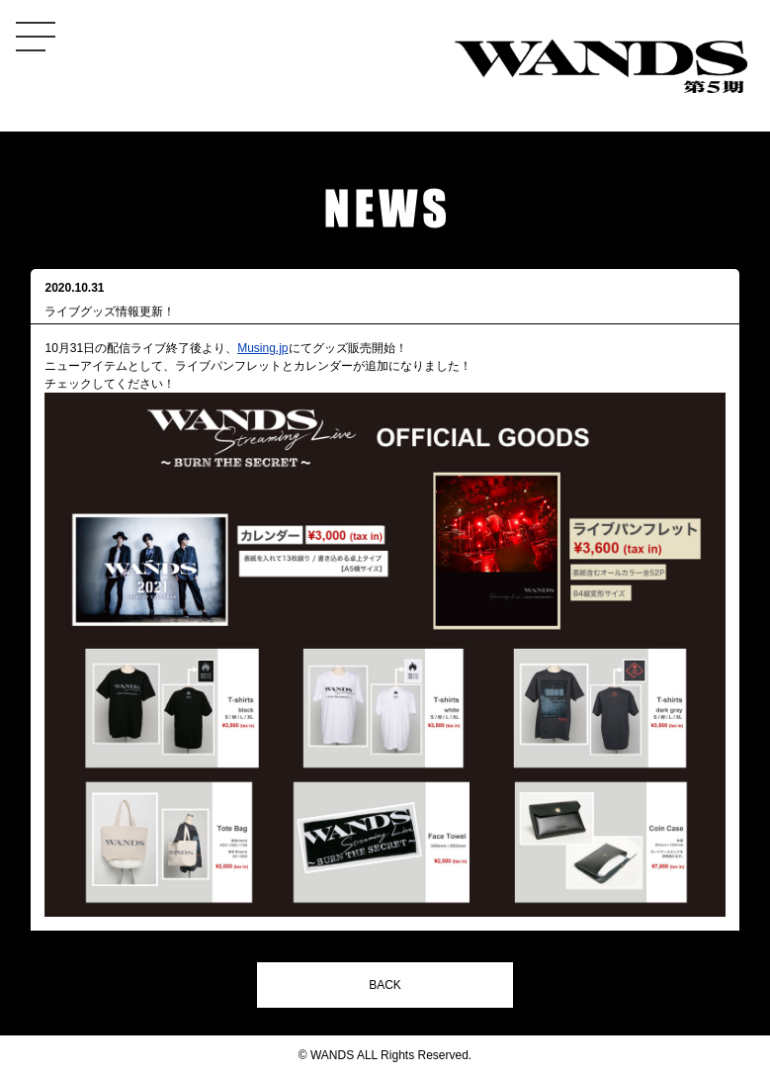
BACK (385, 985)
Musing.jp (262, 348)
